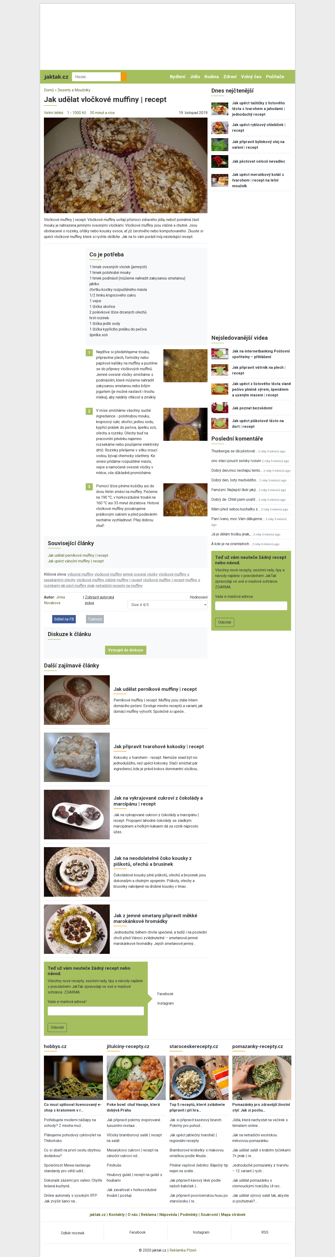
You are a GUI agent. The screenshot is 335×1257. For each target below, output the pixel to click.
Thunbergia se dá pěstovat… (234, 451)
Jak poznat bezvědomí (252, 408)
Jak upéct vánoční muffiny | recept (76, 561)
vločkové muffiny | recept (163, 580)
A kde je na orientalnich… (231, 544)
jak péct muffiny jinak (78, 585)
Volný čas (251, 76)
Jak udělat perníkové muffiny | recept (78, 555)
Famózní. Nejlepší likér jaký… (234, 490)
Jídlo (195, 76)
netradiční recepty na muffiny (119, 585)
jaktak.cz (98, 1214)
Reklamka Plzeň (183, 1250)
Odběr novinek (73, 1233)
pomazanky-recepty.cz (257, 1046)
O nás (133, 1214)
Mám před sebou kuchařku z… (235, 509)
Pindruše (114, 1165)
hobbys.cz (55, 1046)
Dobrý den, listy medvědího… (235, 480)
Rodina (211, 76)
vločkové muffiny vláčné (96, 580)
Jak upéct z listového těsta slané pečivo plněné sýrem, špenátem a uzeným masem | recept (261, 389)
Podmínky (189, 1214)
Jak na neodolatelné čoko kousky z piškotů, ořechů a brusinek (153, 861)
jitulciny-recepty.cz (128, 1046)
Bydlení (177, 76)
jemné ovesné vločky (140, 574)
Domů (49, 90)
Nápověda (168, 1214)
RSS (264, 1232)
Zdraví (230, 76)
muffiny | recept (129, 580)
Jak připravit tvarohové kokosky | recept (159, 746)
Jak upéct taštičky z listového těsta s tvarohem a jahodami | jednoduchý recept (258, 109)
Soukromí (209, 1214)
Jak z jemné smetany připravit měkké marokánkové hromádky (155, 918)
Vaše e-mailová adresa (66, 1001)
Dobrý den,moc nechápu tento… (237, 470)
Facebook (165, 994)
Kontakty (117, 1214)
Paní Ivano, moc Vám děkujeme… (238, 519)
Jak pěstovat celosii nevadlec (258, 161)
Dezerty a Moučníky (74, 90)
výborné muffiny (80, 574)
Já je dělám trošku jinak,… (231, 534)
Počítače (275, 76)
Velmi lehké (53, 112)
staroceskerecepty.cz (194, 1046)
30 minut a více (102, 112)
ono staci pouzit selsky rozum (236, 461)
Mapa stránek (233, 1214)
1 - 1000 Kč (76, 112)
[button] (126, 165)
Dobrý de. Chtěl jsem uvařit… (234, 499)
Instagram (165, 1003)
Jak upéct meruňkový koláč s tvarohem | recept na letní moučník (258, 180)
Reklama (148, 1214)
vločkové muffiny (108, 574)
